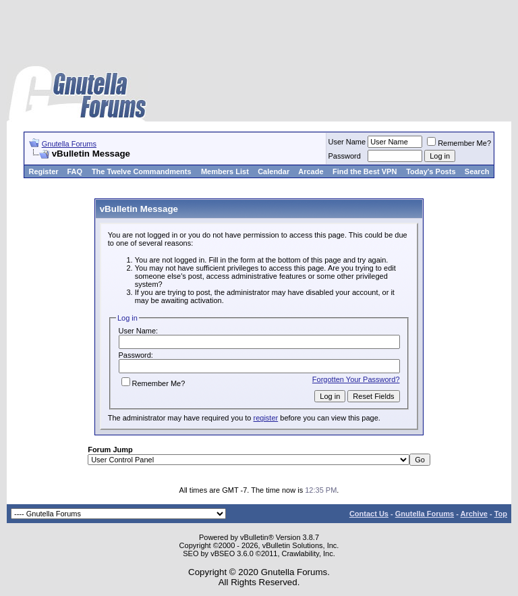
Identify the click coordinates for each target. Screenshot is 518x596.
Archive (474, 514)
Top (500, 514)
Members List (225, 171)
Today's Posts (430, 171)
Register (44, 171)
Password (344, 156)
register (266, 418)
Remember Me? (459, 143)
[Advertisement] (259, 33)
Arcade (310, 171)
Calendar (273, 171)
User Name (347, 142)
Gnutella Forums (69, 144)
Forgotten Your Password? (356, 379)
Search (477, 171)
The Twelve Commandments (142, 171)
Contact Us (368, 514)
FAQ (74, 171)
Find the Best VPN (365, 171)
